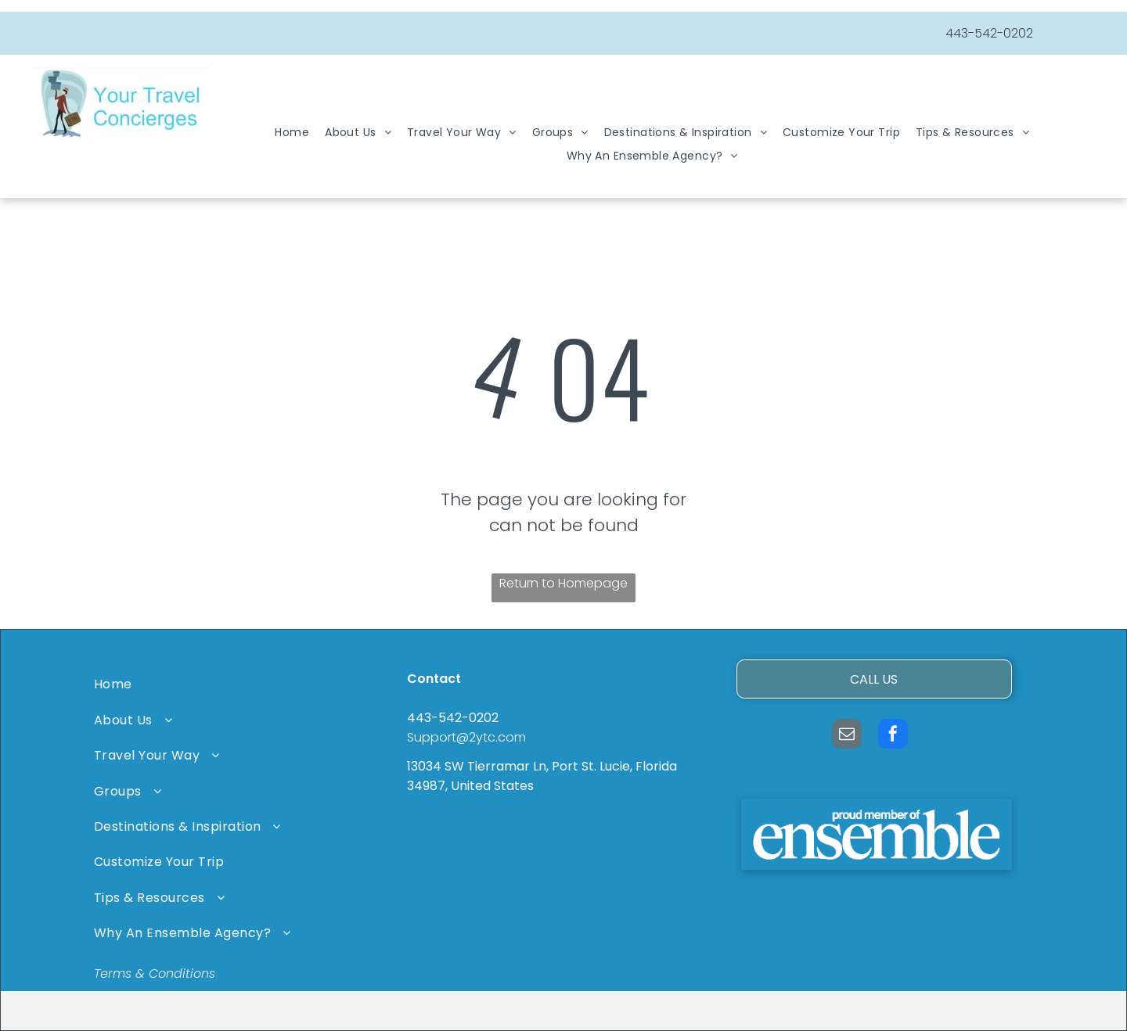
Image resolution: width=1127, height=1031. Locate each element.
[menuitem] (292, 132)
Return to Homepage (563, 583)
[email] (847, 736)
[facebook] (893, 736)
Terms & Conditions (154, 974)
